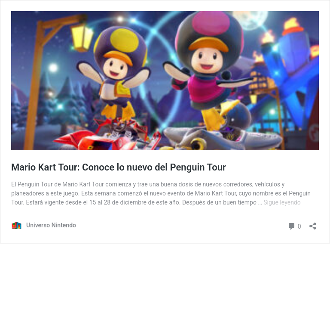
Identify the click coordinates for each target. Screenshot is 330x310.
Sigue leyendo (282, 202)
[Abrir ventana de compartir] (313, 223)
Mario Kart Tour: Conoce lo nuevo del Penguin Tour (118, 167)
